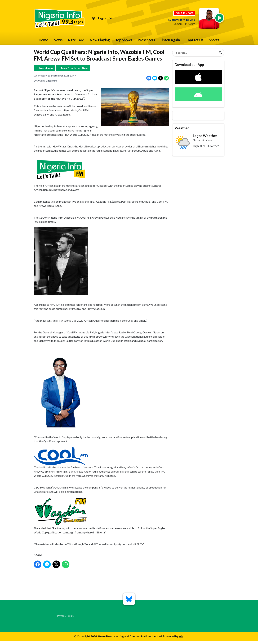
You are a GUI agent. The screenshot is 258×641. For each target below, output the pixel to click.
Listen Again (170, 40)
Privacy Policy (65, 615)
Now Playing (100, 40)
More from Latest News (74, 68)
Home (43, 40)
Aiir (181, 636)
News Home (46, 68)
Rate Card (76, 40)
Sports (214, 40)
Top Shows (123, 40)
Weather (182, 128)
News (58, 40)
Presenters (146, 40)
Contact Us (194, 40)
